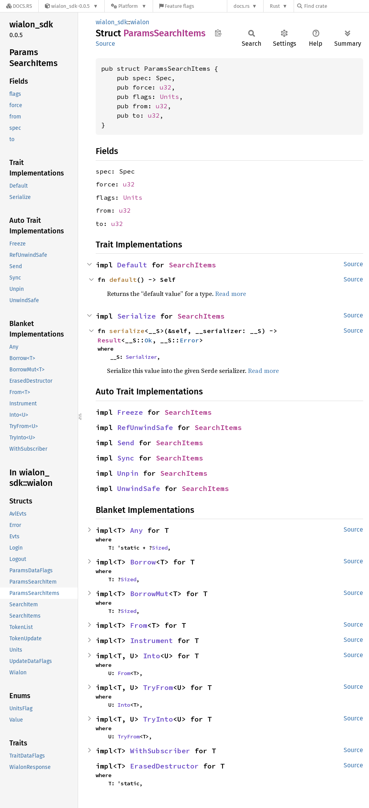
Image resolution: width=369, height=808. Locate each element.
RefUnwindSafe (145, 427)
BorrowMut (149, 593)
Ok (148, 340)
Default (132, 264)
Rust (275, 6)
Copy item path (218, 32)
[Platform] (129, 6)
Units (169, 96)
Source (105, 43)
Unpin (128, 473)
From (138, 625)
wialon (139, 22)
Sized (160, 547)
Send (125, 442)
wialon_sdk (111, 22)
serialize (126, 331)
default (123, 279)
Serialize (136, 316)
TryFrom (158, 687)
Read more (230, 293)
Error (189, 340)
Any (136, 530)
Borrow (143, 561)
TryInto (158, 719)
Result (109, 340)
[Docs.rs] (19, 6)
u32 (165, 87)
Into (151, 655)
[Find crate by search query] (336, 6)
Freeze (130, 412)
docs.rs (242, 6)
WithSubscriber (160, 750)
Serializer (141, 356)
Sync (125, 457)
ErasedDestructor (164, 765)
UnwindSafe (138, 488)
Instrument (151, 640)
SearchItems (192, 264)
